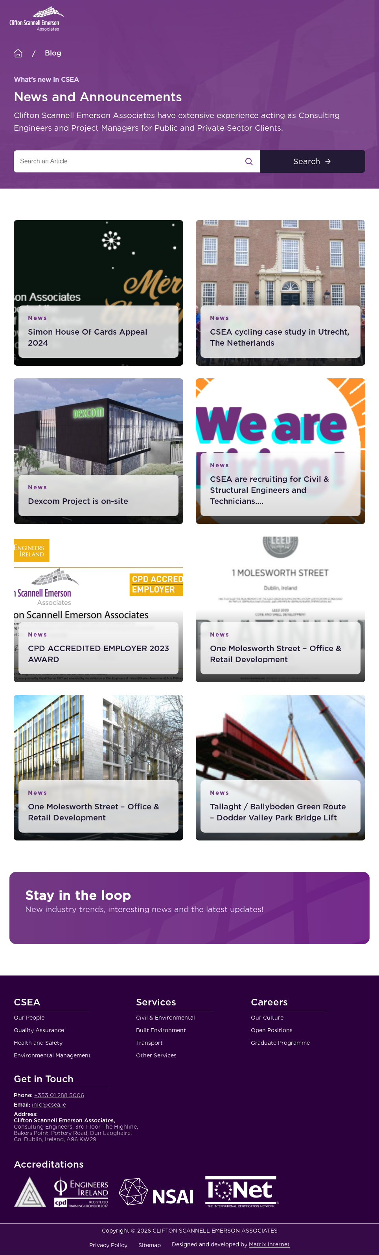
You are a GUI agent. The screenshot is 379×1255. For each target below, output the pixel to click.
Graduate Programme (280, 1043)
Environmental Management (52, 1055)
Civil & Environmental (165, 1017)
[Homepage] (18, 54)
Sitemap (149, 1245)
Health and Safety (38, 1043)
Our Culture (267, 1017)
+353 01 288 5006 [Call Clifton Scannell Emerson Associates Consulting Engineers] (59, 1095)
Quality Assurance (39, 1030)
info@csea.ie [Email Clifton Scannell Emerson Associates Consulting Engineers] (49, 1104)
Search (306, 161)
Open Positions (272, 1030)
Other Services (156, 1055)
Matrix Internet (269, 1244)
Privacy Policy (108, 1245)
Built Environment (161, 1030)
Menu (364, 18)
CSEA (27, 1003)
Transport (149, 1043)
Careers (269, 1003)
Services (156, 1003)
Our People (29, 1017)
